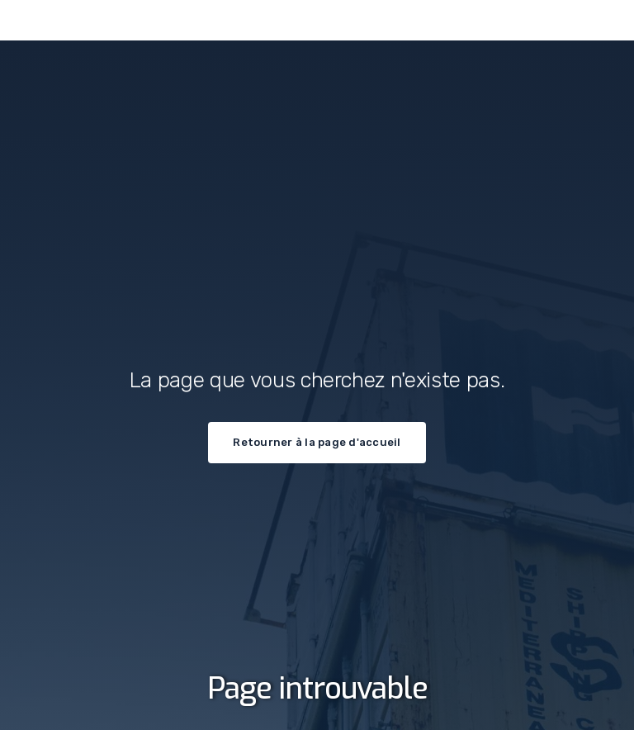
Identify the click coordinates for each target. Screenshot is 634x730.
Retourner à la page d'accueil (316, 442)
